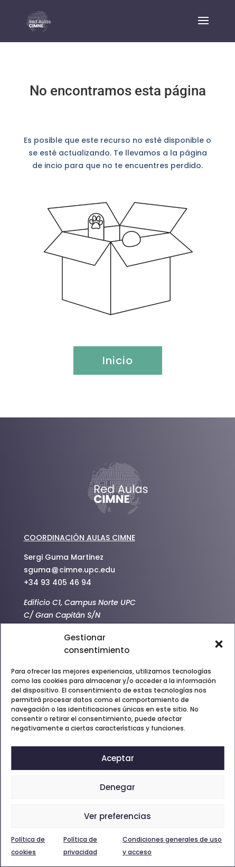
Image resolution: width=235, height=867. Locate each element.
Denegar (117, 787)
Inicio (117, 360)
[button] (218, 644)
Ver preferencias (117, 816)
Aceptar (117, 758)
